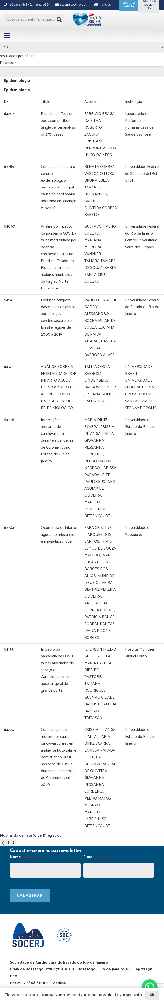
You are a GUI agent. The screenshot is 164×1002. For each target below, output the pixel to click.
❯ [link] (18, 801)
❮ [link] (3, 801)
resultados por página (17, 56)
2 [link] (13, 801)
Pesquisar (8, 63)
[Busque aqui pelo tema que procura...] (34, 19)
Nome (24, 816)
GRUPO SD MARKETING (75, 961)
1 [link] (8, 801)
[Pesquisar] (59, 20)
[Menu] (7, 35)
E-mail (98, 816)
